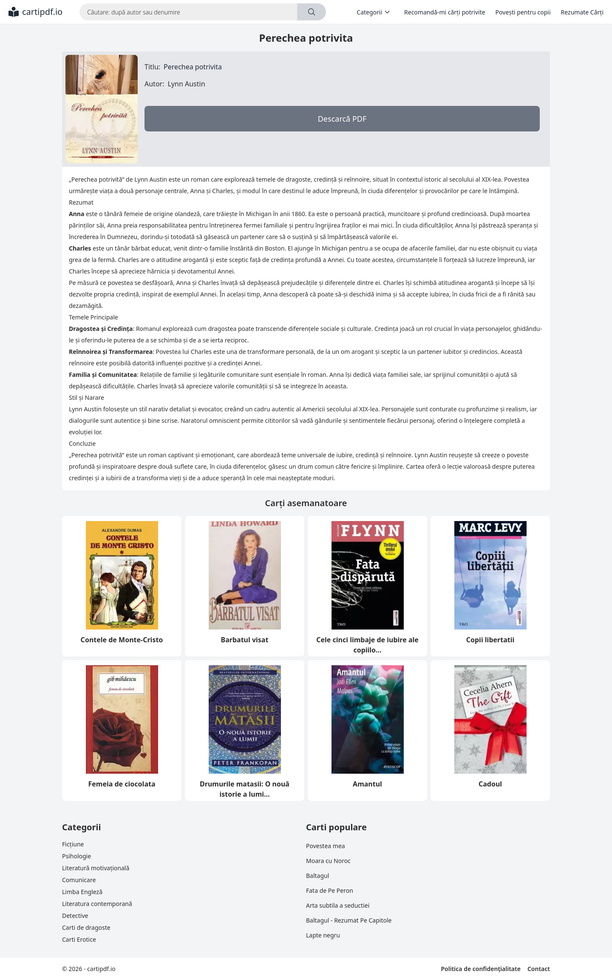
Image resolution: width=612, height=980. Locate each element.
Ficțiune (73, 844)
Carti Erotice (79, 939)
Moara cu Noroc (328, 861)
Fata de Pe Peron (329, 890)
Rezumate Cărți (582, 12)
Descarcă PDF (342, 119)
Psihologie (76, 856)
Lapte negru (323, 935)
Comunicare (79, 880)
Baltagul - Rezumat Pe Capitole (348, 920)
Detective (75, 916)
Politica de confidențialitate (480, 969)
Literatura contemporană (97, 904)
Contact (538, 969)
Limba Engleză (82, 892)
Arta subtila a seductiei (337, 905)
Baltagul (317, 876)
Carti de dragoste (86, 927)
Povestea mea (325, 846)
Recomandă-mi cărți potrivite (444, 12)
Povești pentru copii (523, 12)
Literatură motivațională (95, 868)
